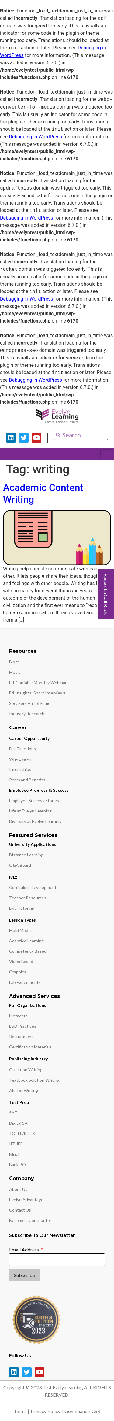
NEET (14, 1154)
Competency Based (28, 951)
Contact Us (20, 1209)
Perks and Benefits (27, 779)
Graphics (17, 971)
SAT (13, 1112)
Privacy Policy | (47, 1411)
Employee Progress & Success (39, 790)
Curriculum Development (33, 887)
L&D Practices (22, 1026)
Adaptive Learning (26, 940)
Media (15, 672)
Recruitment (21, 1036)
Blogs (14, 661)
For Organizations (27, 1005)
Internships (20, 769)
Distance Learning (26, 854)
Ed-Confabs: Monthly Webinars (39, 682)
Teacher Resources (27, 897)
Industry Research (26, 713)
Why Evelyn (20, 759)
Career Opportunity (29, 738)
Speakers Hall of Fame (29, 703)
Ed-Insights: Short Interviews (37, 692)
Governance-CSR (82, 1411)
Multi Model (20, 930)
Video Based (21, 961)
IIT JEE (16, 1143)
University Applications (32, 844)
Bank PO (17, 1164)
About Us (18, 1189)
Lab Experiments (25, 982)
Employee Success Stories (34, 800)
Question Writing (26, 1069)
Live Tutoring (21, 908)
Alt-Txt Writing (23, 1090)
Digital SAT (19, 1123)
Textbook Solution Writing (34, 1080)
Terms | (21, 1411)
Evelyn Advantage (26, 1199)
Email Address (24, 1249)
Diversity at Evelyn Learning (35, 821)
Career (18, 727)
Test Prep (19, 1102)
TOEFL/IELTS (22, 1133)
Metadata (18, 1015)
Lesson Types (22, 920)
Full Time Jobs (22, 748)
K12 (13, 877)
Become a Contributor (30, 1220)
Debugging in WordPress (35, 137)
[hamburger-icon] (107, 453)
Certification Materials (30, 1046)
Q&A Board (20, 865)
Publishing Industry (28, 1058)
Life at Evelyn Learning (30, 810)
